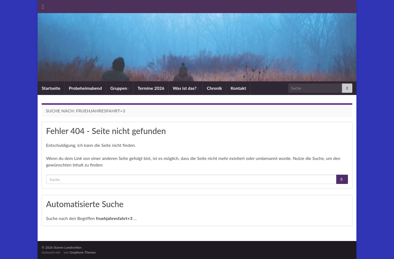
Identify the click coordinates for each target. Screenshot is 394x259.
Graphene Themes (82, 252)
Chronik (214, 88)
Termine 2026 (151, 88)
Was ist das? (185, 88)
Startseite (51, 88)
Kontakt (238, 88)
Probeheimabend (85, 88)
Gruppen (119, 88)
